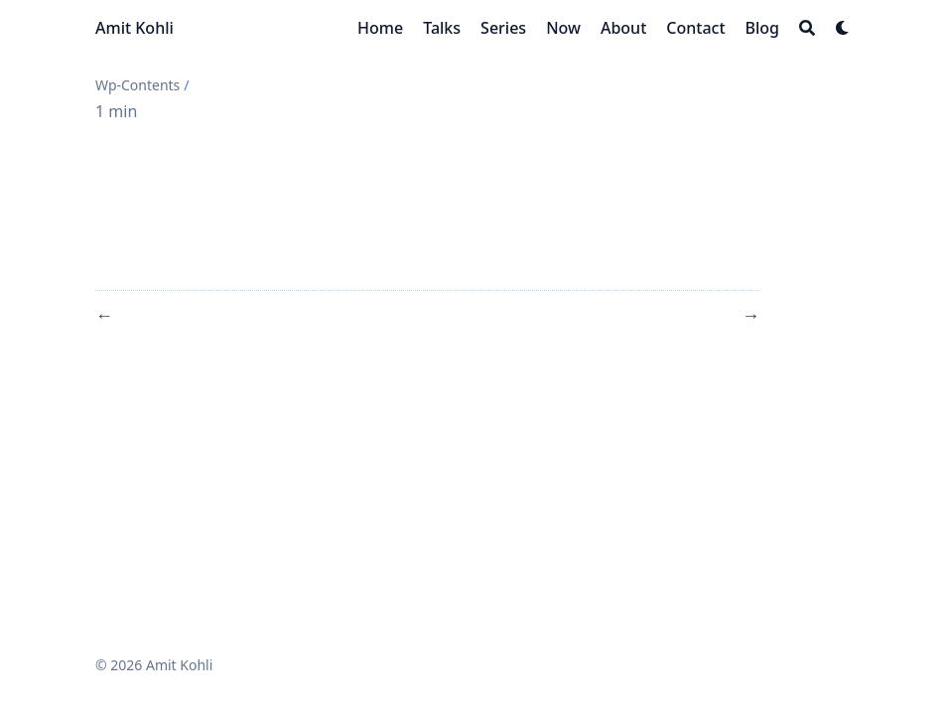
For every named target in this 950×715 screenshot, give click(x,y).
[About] (623, 28)
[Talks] (442, 28)
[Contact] (695, 28)
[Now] (563, 28)
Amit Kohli (134, 28)
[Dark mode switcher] (843, 28)
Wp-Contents (137, 84)
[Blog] (762, 28)
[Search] (807, 28)
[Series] (503, 28)
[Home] (380, 28)
